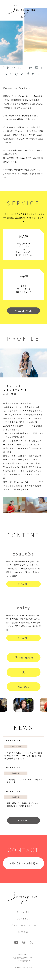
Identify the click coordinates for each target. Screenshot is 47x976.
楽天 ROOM (23, 686)
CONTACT (23, 918)
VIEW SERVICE (23, 310)
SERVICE (23, 912)
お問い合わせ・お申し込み (23, 863)
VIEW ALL (23, 584)
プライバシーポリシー (23, 925)
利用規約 (23, 932)
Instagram (23, 657)
